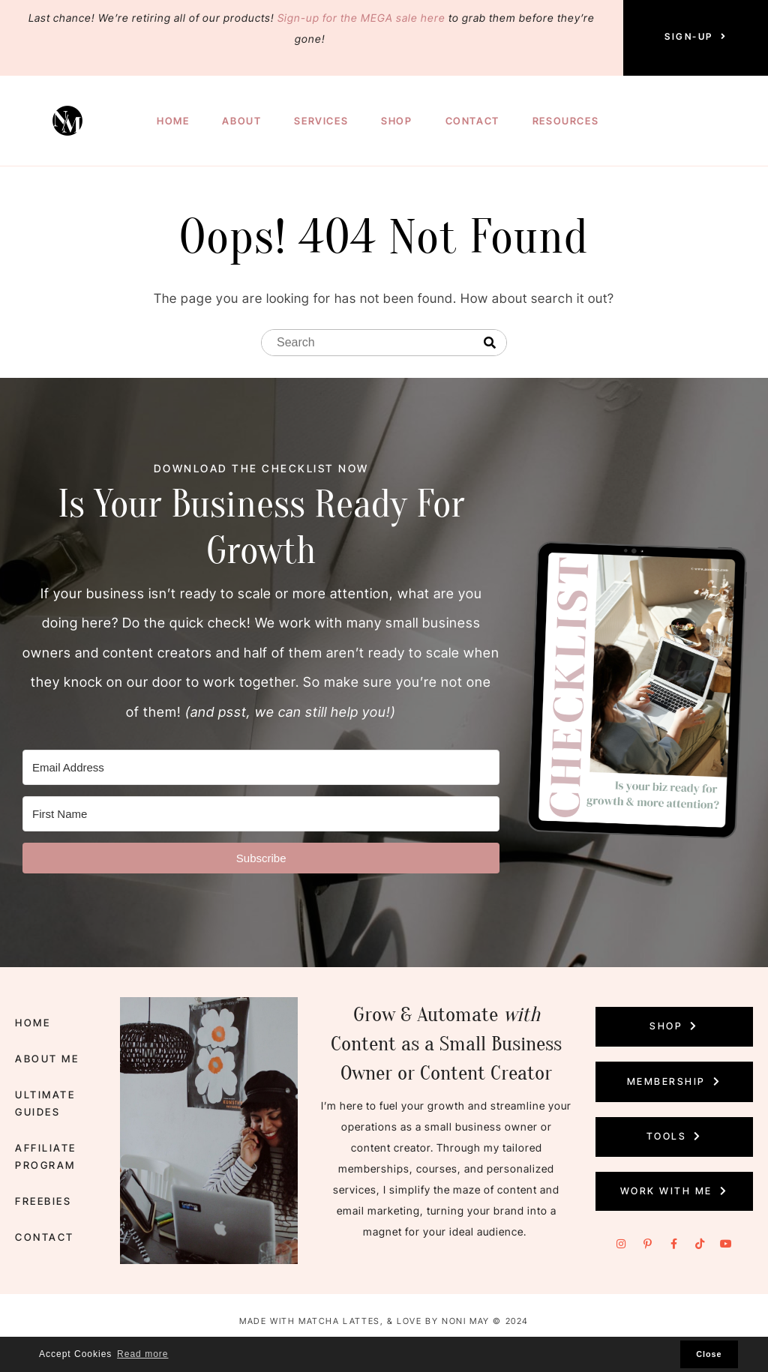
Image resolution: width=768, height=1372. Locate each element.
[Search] (489, 343)
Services (321, 121)
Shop (396, 121)
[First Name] (261, 813)
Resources (565, 121)
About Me (44, 1066)
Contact (473, 121)
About (241, 121)
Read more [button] (142, 1354)
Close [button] (709, 1354)
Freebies (42, 1194)
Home (173, 121)
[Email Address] (261, 767)
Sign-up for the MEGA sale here (362, 17)
